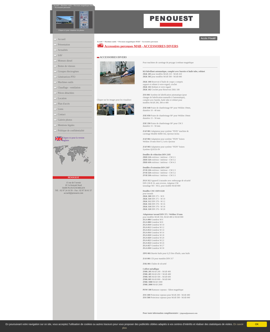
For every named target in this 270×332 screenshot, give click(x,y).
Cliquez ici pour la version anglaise (73, 139)
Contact (62, 114)
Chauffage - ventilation (69, 87)
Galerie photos (65, 120)
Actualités (63, 50)
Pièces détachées (66, 93)
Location (62, 98)
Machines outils (66, 5)
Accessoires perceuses (62, 7)
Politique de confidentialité (71, 130)
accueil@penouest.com (73, 193)
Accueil (56, 5)
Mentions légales (66, 125)
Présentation (64, 44)
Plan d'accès (64, 103)
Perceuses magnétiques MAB (84, 5)
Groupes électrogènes (68, 71)
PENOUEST (73, 177)
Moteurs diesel (65, 60)
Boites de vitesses (66, 66)
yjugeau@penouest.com (188, 313)
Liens (60, 109)
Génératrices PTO (66, 77)
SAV (60, 55)
